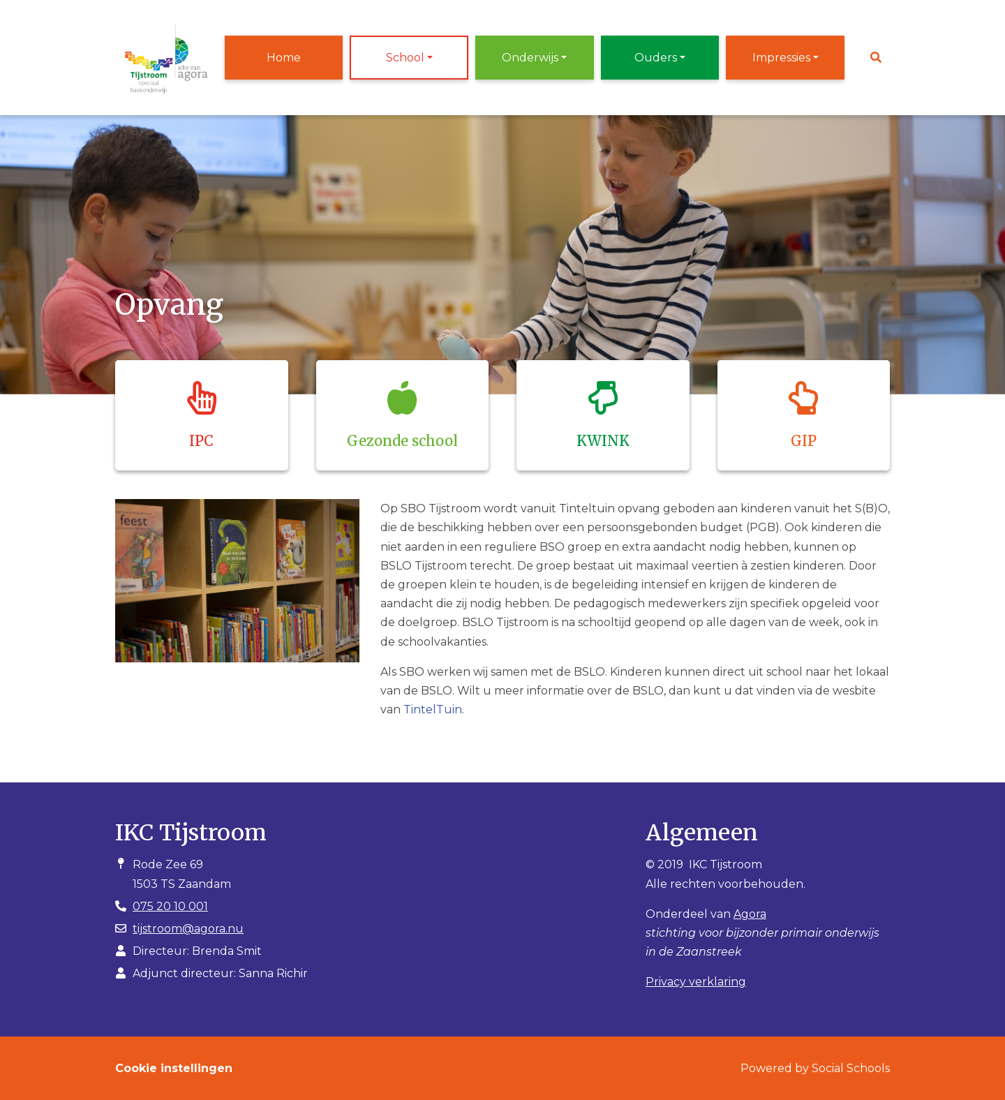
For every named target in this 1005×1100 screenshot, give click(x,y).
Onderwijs (530, 57)
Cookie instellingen (173, 1068)
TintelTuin (432, 709)
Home (284, 57)
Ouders (655, 57)
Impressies (781, 57)
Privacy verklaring (696, 981)
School (405, 57)
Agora (750, 914)
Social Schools (851, 1068)
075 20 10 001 (170, 906)
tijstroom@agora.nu (188, 928)
